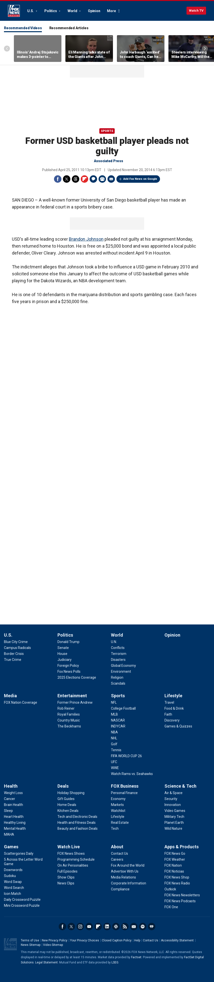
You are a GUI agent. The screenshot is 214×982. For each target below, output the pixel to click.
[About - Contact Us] (119, 853)
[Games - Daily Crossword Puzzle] (22, 900)
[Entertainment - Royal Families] (68, 714)
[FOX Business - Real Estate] (120, 823)
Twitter (66, 179)
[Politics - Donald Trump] (68, 642)
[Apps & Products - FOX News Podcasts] (180, 901)
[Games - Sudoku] (10, 876)
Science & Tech (180, 786)
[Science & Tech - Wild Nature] (173, 828)
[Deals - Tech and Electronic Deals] (77, 817)
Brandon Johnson (86, 239)
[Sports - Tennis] (116, 750)
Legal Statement (46, 962)
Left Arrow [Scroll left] (7, 49)
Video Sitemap (53, 945)
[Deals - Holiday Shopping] (70, 793)
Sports (107, 131)
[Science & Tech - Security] (170, 799)
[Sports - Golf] (114, 744)
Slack (116, 926)
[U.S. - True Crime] (12, 660)
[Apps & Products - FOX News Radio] (177, 883)
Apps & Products (181, 846)
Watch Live (68, 846)
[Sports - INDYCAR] (118, 726)
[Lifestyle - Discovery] (172, 720)
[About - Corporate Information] (128, 883)
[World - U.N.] (114, 642)
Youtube (89, 926)
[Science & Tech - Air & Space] (173, 793)
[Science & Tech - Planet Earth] (174, 823)
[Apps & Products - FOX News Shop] (176, 877)
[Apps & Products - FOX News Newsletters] (182, 895)
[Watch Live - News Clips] (65, 883)
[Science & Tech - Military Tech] (174, 817)
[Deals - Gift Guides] (66, 799)
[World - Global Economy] (123, 666)
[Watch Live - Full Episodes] (67, 871)
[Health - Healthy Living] (15, 823)
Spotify (142, 926)
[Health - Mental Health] (15, 828)
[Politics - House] (62, 654)
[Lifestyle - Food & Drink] (174, 708)
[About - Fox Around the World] (127, 865)
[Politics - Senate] (63, 648)
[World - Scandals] (118, 683)
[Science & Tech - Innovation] (172, 805)
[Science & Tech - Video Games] (174, 811)
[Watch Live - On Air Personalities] (72, 865)
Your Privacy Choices (84, 940)
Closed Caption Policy (117, 940)
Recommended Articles (68, 28)
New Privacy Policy (54, 940)
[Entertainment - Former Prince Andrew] (75, 702)
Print (102, 179)
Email (111, 179)
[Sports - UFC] (114, 762)
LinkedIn (107, 926)
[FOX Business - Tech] (115, 828)
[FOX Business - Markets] (117, 805)
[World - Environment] (121, 671)
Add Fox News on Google (140, 179)
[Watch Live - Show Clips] (66, 877)
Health (11, 786)
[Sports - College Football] (123, 708)
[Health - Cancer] (9, 799)
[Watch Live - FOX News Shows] (71, 853)
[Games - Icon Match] (12, 894)
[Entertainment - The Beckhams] (69, 726)
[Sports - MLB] (114, 714)
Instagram (80, 926)
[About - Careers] (117, 859)
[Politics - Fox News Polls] (68, 671)
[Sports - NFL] (114, 702)
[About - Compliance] (120, 889)
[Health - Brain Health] (13, 805)
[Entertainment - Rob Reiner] (66, 708)
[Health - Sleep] (8, 811)
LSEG (114, 962)
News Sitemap (30, 945)
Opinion (94, 11)
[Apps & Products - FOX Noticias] (174, 871)
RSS (125, 926)
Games (11, 846)
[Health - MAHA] (9, 834)
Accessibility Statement (177, 940)
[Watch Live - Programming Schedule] (76, 859)
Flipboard (84, 179)
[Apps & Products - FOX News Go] (174, 853)
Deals (63, 786)
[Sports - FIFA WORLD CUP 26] (126, 756)
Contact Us (150, 940)
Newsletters (133, 926)
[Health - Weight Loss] (13, 793)
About (117, 846)
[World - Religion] (117, 677)
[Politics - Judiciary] (64, 660)
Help (137, 940)
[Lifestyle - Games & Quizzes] (178, 726)
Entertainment (72, 695)
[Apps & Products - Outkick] (170, 889)
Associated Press (108, 161)
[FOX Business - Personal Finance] (124, 793)
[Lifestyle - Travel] (169, 702)
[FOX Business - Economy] (118, 799)
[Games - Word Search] (14, 888)
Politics (50, 11)
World (73, 11)
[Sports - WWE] (115, 768)
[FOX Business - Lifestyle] (117, 817)
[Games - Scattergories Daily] (18, 853)
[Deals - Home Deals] (66, 805)
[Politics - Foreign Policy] (68, 666)
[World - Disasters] (118, 660)
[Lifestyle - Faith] (168, 714)
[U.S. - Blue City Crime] (16, 642)
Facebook (57, 179)
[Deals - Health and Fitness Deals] (76, 823)
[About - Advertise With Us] (124, 871)
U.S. (30, 11)
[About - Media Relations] (123, 877)
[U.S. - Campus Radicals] (17, 648)
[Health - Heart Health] (14, 817)
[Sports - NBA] (114, 732)
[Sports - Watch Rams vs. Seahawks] (132, 774)
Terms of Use (30, 940)
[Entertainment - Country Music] (68, 720)
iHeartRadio (151, 926)
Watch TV (196, 10)
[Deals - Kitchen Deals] (68, 811)
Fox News (14, 11)
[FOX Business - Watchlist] (118, 811)
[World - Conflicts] (118, 648)
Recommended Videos (23, 28)
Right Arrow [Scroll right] (205, 49)
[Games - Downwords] (13, 870)
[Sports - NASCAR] (118, 720)
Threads (75, 179)
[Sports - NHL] (114, 738)
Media (10, 695)
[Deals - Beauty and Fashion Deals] (77, 828)
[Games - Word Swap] (13, 882)
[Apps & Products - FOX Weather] (174, 859)
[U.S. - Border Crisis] (14, 654)
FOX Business (124, 786)
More (111, 11)
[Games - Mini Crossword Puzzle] (22, 905)
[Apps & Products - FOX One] (171, 907)
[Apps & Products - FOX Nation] (173, 865)
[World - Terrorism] (118, 654)
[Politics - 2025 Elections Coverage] (76, 677)
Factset (136, 957)
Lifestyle (173, 695)
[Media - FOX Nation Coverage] (20, 702)
